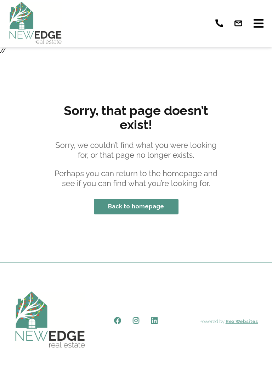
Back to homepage (136, 206)
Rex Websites (242, 321)
